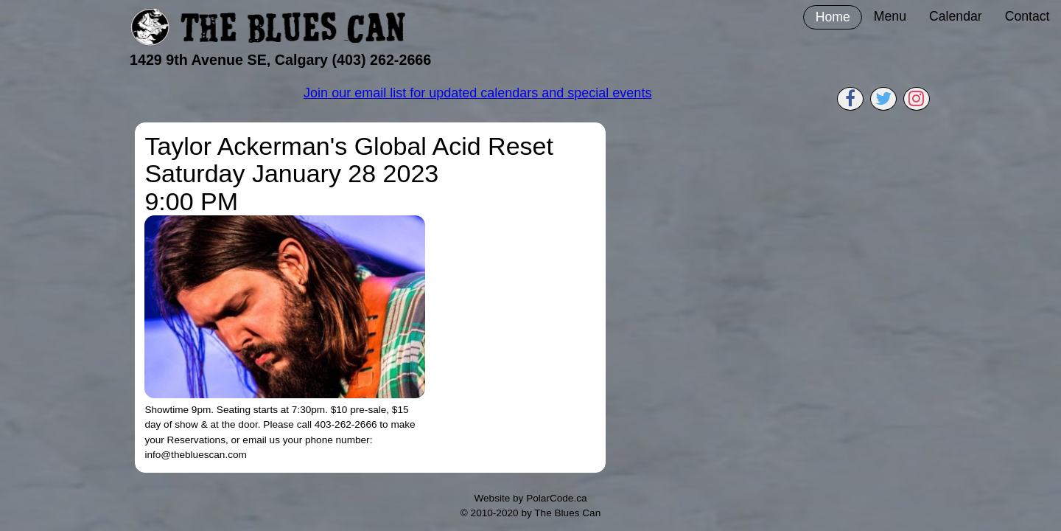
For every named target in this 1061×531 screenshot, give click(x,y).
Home (833, 17)
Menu (890, 16)
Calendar (955, 16)
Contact (1027, 16)
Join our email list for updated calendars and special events (477, 93)
